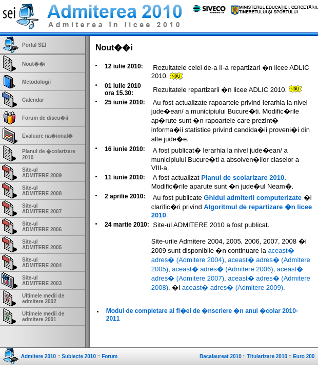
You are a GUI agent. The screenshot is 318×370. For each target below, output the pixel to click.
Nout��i (34, 64)
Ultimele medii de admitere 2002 (43, 298)
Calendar (33, 100)
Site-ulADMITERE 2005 (42, 244)
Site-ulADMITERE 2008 (42, 190)
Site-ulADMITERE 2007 (42, 208)
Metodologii (36, 82)
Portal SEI (34, 45)
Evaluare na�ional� (47, 136)
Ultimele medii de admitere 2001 (43, 316)
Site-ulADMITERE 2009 (42, 172)
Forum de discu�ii (45, 118)
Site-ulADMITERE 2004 (42, 262)
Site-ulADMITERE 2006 (42, 226)
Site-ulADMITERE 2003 (42, 280)
